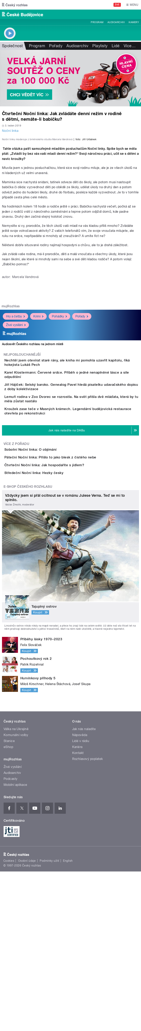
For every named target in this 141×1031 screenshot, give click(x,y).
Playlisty (99, 45)
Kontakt (78, 912)
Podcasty (11, 938)
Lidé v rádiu (80, 900)
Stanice (9, 900)
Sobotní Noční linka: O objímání (46, 564)
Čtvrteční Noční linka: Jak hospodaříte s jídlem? (60, 602)
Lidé (116, 45)
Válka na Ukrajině (16, 888)
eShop (8, 906)
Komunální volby (16, 894)
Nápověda (79, 894)
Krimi (38, 395)
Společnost (12, 45)
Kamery (134, 22)
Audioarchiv (116, 22)
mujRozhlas (11, 385)
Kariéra (77, 906)
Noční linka (10, 131)
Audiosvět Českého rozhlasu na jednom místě (32, 423)
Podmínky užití (49, 1020)
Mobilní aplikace (15, 944)
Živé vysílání (16, 404)
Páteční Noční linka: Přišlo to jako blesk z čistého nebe (66, 583)
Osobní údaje (27, 1020)
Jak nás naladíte (84, 888)
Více (130, 45)
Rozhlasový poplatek (87, 918)
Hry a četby (15, 395)
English (68, 1020)
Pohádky (59, 395)
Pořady (55, 45)
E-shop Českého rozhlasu (28, 646)
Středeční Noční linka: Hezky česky (49, 621)
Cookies (8, 1020)
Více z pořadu (16, 558)
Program (97, 22)
